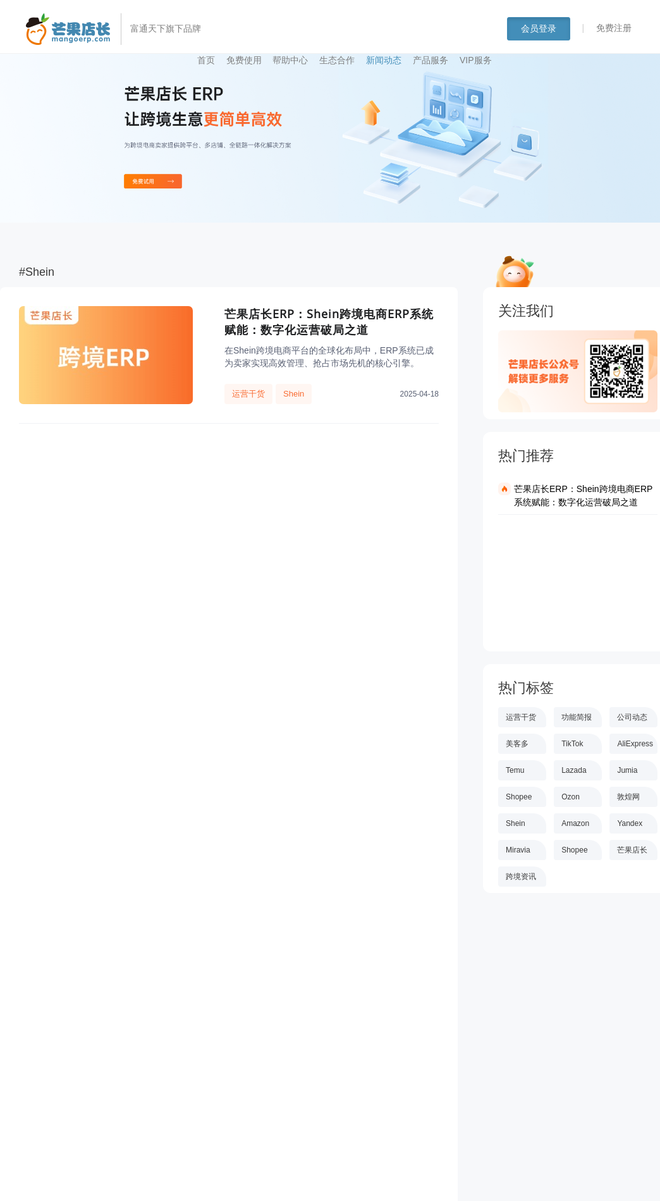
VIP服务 (476, 60)
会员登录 (538, 28)
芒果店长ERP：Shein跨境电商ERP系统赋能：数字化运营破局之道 (583, 495)
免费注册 (614, 28)
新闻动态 (383, 60)
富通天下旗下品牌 (165, 28)
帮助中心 (290, 60)
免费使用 (244, 60)
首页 (206, 60)
